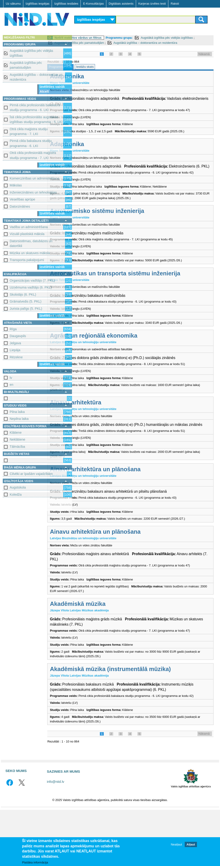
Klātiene (16, 432)
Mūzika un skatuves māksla (30, 253)
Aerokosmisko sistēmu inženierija (125, 235)
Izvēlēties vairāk (52, 86)
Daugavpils (18, 336)
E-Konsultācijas (93, 3)
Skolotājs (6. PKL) (23, 294)
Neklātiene (17, 439)
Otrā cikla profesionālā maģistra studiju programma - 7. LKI (33, 155)
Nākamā (204, 59)
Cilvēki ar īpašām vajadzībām (31, 474)
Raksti (175, 3)
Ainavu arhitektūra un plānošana (123, 507)
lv (11, 378)
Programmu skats (89, 72)
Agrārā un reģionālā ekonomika (122, 359)
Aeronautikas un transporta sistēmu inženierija (143, 297)
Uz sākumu (13, 3)
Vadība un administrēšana (29, 227)
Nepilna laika (19, 419)
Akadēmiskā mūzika (106, 651)
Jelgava (15, 343)
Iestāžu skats (113, 72)
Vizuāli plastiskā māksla (27, 234)
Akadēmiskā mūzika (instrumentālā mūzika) (138, 721)
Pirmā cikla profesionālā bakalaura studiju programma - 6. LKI (35, 107)
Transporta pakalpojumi (27, 260)
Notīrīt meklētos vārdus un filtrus (106, 37)
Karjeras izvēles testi (152, 3)
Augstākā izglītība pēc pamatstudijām (26, 65)
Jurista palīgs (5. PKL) (26, 308)
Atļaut (191, 844)
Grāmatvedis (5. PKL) (25, 301)
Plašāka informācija (35, 862)
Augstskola (18, 487)
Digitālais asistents (121, 3)
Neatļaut (176, 844)
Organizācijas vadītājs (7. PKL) (32, 280)
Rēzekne (16, 357)
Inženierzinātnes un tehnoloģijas (33, 192)
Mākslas (16, 185)
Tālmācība (17, 446)
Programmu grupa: (147, 37)
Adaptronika (95, 81)
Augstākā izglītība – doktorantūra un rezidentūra (36, 77)
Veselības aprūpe (22, 199)
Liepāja (15, 350)
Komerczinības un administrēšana (34, 178)
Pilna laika (17, 412)
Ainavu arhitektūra (104, 431)
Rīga (13, 329)
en (11, 384)
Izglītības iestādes (66, 3)
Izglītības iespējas (37, 3)
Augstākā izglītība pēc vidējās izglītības (31, 53)
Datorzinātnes (20, 206)
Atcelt (44, 91)
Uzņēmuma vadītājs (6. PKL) (31, 287)
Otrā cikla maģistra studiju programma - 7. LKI (29, 131)
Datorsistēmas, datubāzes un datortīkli (31, 243)
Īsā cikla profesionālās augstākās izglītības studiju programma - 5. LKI (36, 119)
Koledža (16, 494)
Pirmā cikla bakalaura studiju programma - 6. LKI (31, 143)
